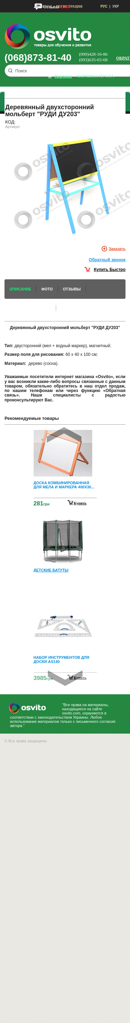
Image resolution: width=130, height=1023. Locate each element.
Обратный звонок (107, 259)
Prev (64, 435)
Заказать (117, 249)
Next (65, 678)
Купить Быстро (109, 269)
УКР (115, 6)
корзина (63, 76)
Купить (80, 503)
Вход (47, 6)
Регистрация (69, 6)
